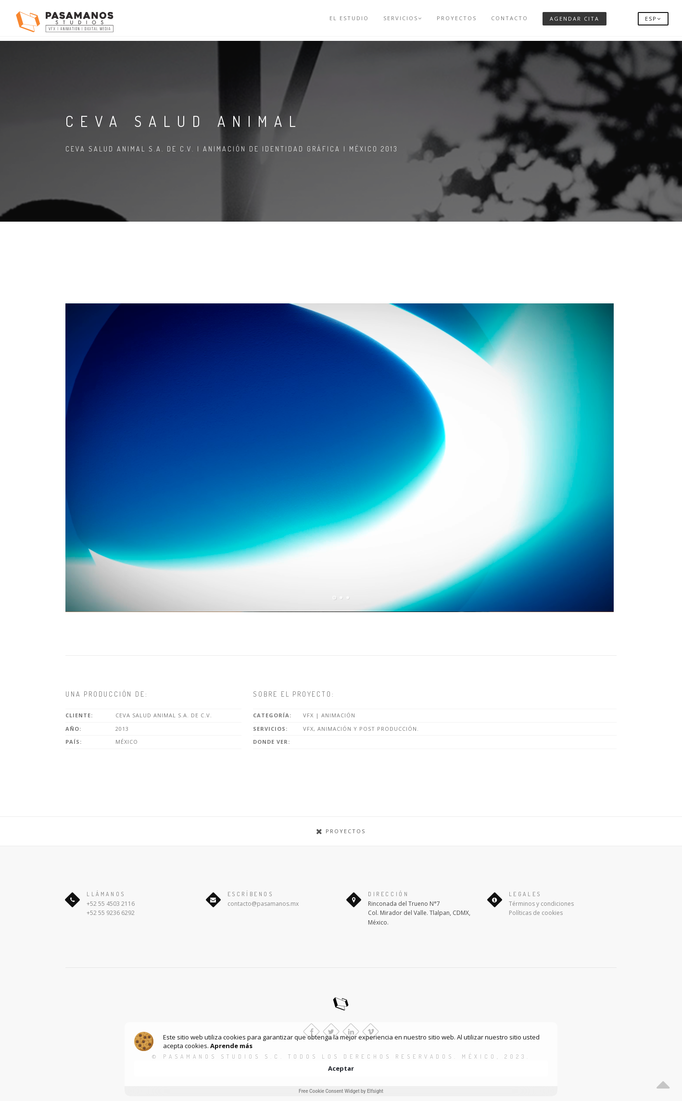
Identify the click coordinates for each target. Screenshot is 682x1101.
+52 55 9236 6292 (111, 913)
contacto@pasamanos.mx (263, 904)
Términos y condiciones (541, 904)
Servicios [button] (402, 18)
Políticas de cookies (536, 913)
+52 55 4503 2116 (111, 904)
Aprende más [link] (287, 1067)
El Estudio (349, 18)
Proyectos (457, 18)
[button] (653, 18)
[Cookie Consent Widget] (341, 1068)
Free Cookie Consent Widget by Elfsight (341, 1091)
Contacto (509, 18)
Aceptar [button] (525, 1063)
